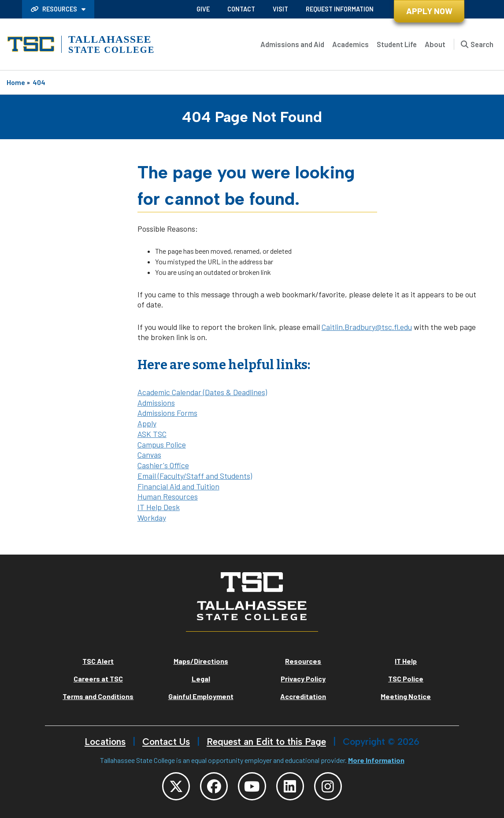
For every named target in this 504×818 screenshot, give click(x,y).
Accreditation (303, 696)
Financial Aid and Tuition (178, 486)
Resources (54, 9)
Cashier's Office (163, 465)
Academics (350, 44)
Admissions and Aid (292, 44)
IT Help (406, 661)
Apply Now (429, 11)
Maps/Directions (201, 661)
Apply (146, 423)
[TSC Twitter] (175, 786)
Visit (280, 9)
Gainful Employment (200, 696)
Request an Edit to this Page (266, 741)
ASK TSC (152, 434)
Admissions (156, 402)
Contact (241, 9)
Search (482, 44)
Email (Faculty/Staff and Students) (194, 476)
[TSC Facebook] (214, 786)
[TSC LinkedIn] (290, 786)
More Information (376, 760)
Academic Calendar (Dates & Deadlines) (202, 392)
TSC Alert (98, 661)
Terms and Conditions (98, 696)
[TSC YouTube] (252, 786)
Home (16, 82)
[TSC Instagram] (329, 786)
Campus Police (161, 444)
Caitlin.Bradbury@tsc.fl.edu (367, 327)
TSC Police (405, 678)
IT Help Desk (158, 507)
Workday (151, 517)
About (435, 44)
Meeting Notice (406, 696)
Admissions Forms (167, 413)
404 (39, 82)
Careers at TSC (98, 678)
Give (203, 9)
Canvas (149, 454)
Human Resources (167, 496)
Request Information (340, 9)
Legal (201, 678)
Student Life (397, 44)
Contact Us (166, 741)
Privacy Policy (303, 678)
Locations (105, 741)
